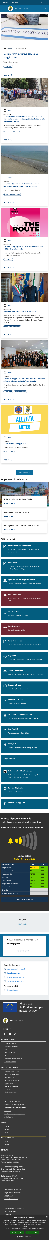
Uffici (6, 1049)
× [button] (47, 1217)
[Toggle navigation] (4, 8)
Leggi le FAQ (8, 1196)
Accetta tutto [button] (17, 1232)
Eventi (6, 1144)
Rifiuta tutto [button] (32, 1232)
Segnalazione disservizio (12, 1192)
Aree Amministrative (11, 1046)
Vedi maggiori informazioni (24, 899)
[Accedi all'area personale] (41, 2)
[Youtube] (10, 1034)
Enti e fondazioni (10, 1052)
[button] (24, 1237)
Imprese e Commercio (11, 1080)
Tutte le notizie (24, 473)
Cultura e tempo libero (11, 1074)
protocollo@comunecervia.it (15, 1169)
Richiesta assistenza (11, 1199)
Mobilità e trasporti (10, 1092)
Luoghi (6, 1141)
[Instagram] (15, 1034)
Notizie (9, 49)
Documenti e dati (10, 1062)
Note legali (8, 1214)
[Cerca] (45, 8)
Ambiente (7, 1111)
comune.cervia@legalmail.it (13, 1167)
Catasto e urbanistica (11, 1086)
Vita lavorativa (9, 1077)
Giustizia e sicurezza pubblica (14, 1104)
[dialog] (24, 1227)
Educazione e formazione (12, 1101)
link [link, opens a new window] (43, 1228)
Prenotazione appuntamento (13, 1189)
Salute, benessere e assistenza (14, 1114)
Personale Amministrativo (13, 1058)
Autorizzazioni (9, 1117)
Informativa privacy (10, 1211)
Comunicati (8, 1129)
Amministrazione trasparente (14, 1208)
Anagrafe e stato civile (11, 1071)
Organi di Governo (10, 1043)
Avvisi (6, 1132)
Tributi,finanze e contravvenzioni (15, 1107)
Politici (6, 1055)
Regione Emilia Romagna (11, 2)
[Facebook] (5, 1034)
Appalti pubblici (9, 1083)
